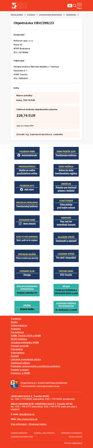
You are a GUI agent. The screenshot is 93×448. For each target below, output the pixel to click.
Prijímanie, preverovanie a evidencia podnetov (35, 366)
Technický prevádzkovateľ (22, 436)
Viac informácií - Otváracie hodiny (29, 424)
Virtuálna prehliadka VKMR (25, 342)
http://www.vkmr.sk (27, 419)
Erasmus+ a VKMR (20, 373)
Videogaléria (17, 352)
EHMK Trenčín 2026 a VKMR (26, 335)
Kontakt (15, 356)
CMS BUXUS (77, 443)
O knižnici (31, 15)
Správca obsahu (75, 436)
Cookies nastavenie (19, 433)
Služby (14, 322)
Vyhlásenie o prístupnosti (71, 433)
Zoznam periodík (20, 345)
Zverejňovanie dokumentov (50, 15)
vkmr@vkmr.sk (27, 414)
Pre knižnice (17, 332)
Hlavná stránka (17, 15)
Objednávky (71, 15)
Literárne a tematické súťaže (26, 359)
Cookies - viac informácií (44, 433)
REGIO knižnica (19, 339)
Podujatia (16, 328)
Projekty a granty (20, 369)
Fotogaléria (17, 349)
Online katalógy (19, 325)
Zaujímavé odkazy (20, 362)
